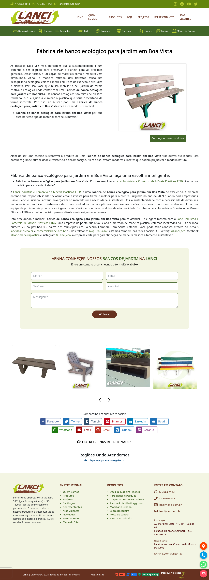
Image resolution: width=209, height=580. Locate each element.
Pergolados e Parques (123, 495)
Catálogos (69, 503)
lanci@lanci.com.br (67, 3)
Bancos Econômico (121, 518)
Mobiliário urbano (121, 506)
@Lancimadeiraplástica (25, 235)
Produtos (115, 17)
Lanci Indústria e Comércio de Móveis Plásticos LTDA (150, 181)
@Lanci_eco (178, 231)
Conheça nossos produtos (168, 138)
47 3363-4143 (20, 3)
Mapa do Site (71, 521)
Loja (129, 17)
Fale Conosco (71, 518)
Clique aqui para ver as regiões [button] (103, 459)
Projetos (143, 17)
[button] (99, 400)
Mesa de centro (119, 514)
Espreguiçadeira (119, 510)
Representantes (164, 17)
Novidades (69, 514)
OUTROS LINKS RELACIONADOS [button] (107, 441)
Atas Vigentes (185, 17)
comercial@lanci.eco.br (51, 231)
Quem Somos (92, 17)
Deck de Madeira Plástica (125, 491)
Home (79, 17)
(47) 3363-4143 (98, 231)
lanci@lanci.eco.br (21, 231)
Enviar (104, 314)
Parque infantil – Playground (127, 503)
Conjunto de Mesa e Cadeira (127, 499)
